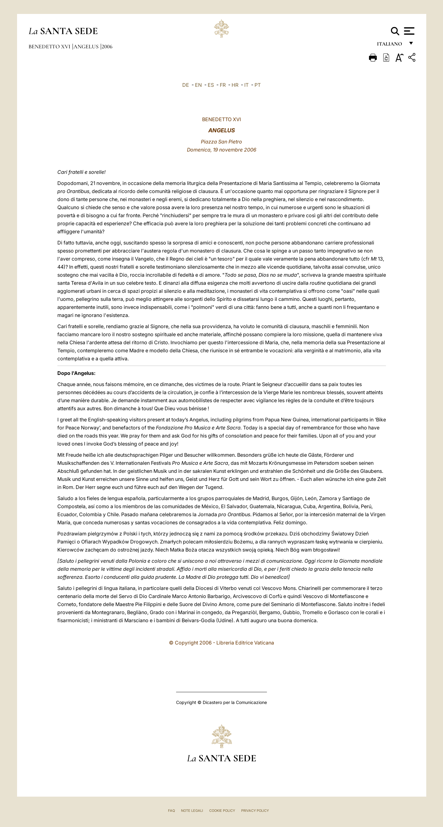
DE (185, 85)
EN (198, 85)
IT (246, 85)
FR (223, 85)
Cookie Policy (222, 810)
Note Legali (192, 810)
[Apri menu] (408, 31)
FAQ (171, 810)
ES (211, 85)
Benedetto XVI (50, 46)
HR (235, 85)
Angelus (86, 46)
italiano (390, 46)
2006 (107, 46)
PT (258, 85)
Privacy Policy (255, 810)
